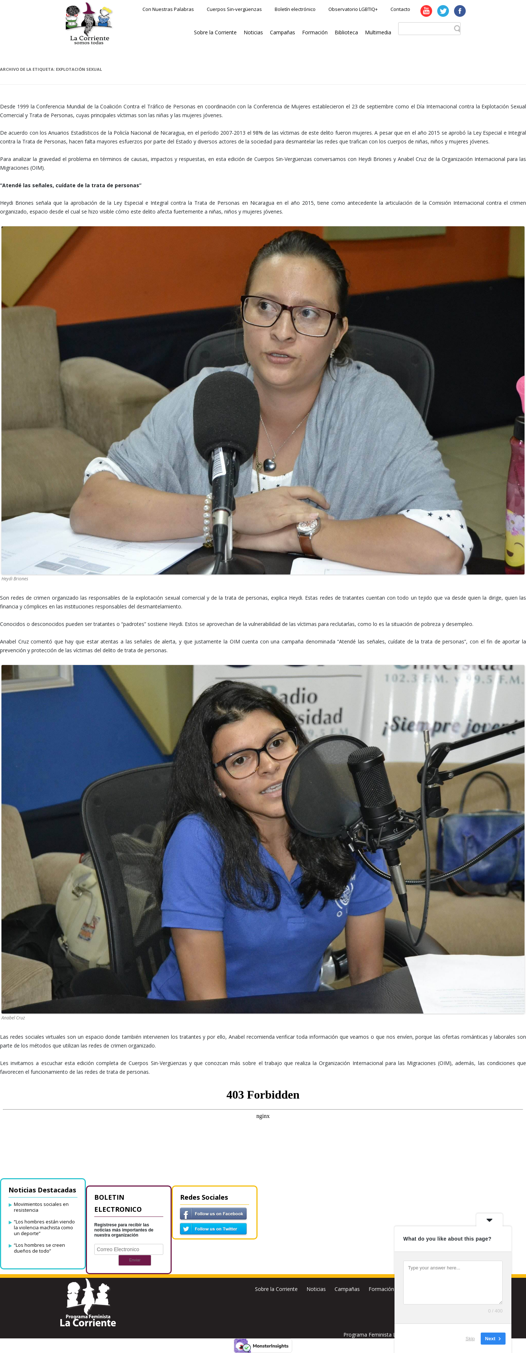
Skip (470, 1338)
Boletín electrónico (295, 9)
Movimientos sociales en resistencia (41, 1207)
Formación (315, 32)
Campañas (282, 32)
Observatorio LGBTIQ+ (353, 9)
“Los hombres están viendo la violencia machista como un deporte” (44, 1227)
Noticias (253, 32)
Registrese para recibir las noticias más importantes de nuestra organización (123, 1230)
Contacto (400, 9)
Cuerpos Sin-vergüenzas (234, 9)
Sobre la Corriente (215, 32)
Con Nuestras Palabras (168, 9)
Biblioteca (346, 32)
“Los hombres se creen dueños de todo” (39, 1248)
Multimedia (378, 32)
